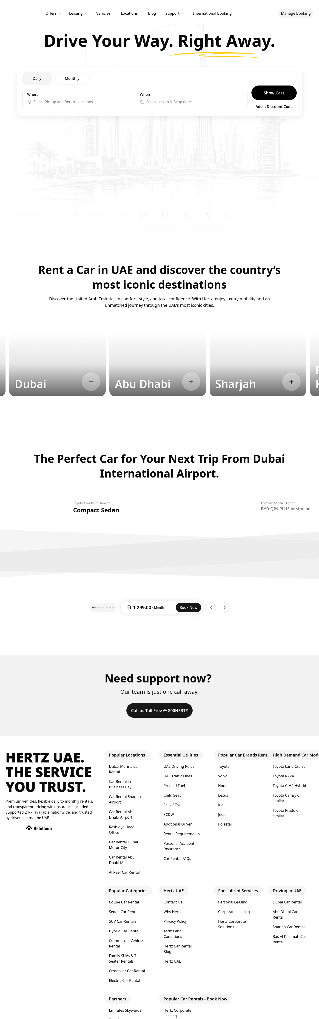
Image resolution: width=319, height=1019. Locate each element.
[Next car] (225, 607)
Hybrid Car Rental (124, 930)
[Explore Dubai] (91, 382)
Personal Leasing (233, 902)
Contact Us (173, 902)
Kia (220, 804)
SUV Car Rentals (123, 921)
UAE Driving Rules (179, 766)
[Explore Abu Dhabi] (191, 382)
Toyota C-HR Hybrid (289, 785)
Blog (152, 13)
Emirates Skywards (125, 1010)
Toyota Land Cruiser (290, 766)
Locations (129, 13)
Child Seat (172, 795)
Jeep (221, 814)
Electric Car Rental (124, 980)
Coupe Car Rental (124, 902)
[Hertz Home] (19, 13)
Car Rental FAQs (177, 858)
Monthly (72, 78)
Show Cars (274, 93)
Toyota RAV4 (283, 776)
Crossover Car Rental (127, 970)
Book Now (188, 607)
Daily (37, 78)
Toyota (224, 766)
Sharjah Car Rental (289, 926)
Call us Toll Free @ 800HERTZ (159, 710)
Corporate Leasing (234, 911)
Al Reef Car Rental (124, 872)
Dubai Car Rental (287, 902)
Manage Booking (296, 13)
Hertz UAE (172, 961)
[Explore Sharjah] (291, 382)
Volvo (223, 776)
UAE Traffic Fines (178, 776)
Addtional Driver (178, 824)
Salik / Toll (172, 804)
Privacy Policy (175, 921)
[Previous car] (211, 607)
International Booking (212, 13)
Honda (224, 785)
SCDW (169, 814)
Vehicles (103, 13)
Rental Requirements (182, 833)
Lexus (223, 795)
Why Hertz (173, 911)
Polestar (225, 824)
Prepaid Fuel (174, 785)
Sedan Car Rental (123, 911)
